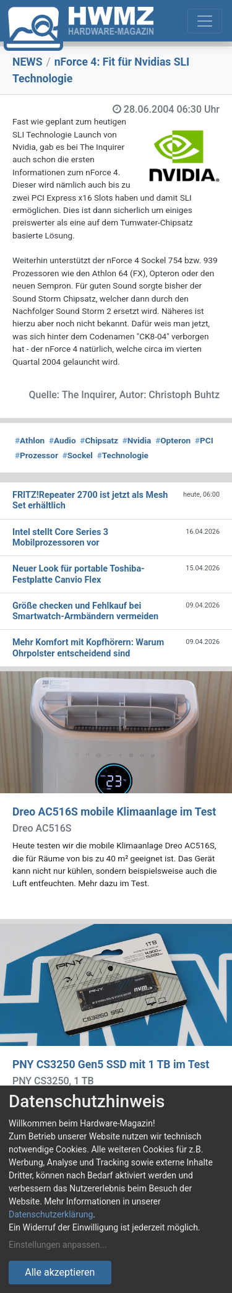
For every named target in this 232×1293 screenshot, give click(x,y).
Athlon (30, 440)
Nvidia (137, 440)
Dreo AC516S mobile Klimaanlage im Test (114, 812)
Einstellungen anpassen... (58, 1245)
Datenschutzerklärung (51, 1214)
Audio (62, 440)
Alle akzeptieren (60, 1272)
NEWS (27, 62)
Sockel (77, 455)
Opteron (173, 440)
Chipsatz (99, 440)
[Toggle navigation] (204, 21)
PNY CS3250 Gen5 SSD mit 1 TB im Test (110, 1064)
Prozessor (36, 455)
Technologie (122, 455)
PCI (204, 440)
